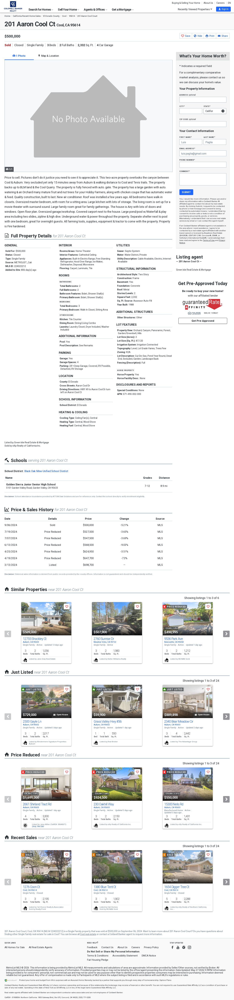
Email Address (187, 148)
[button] (223, 9)
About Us (208, 3)
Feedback (92, 947)
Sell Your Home (68, 9)
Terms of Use (209, 240)
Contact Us (107, 947)
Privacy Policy (151, 947)
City (182, 106)
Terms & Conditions (97, 955)
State (207, 106)
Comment (184, 171)
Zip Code (187, 119)
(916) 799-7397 (38, 826)
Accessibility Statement (125, 955)
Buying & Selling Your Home (186, 3)
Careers (220, 3)
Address (187, 95)
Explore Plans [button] (165, 980)
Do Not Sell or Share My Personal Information (113, 951)
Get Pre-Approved (203, 320)
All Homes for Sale (15, 947)
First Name (185, 137)
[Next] (226, 634)
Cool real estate (88, 934)
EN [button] (229, 3)
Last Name (209, 137)
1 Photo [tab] (19, 55)
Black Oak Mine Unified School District (46, 471)
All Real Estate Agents (40, 947)
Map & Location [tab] (48, 55)
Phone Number (187, 160)
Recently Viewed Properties (195, 9)
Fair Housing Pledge (97, 959)
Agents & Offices (95, 9)
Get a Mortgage (123, 9)
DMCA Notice (149, 955)
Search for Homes (40, 9)
